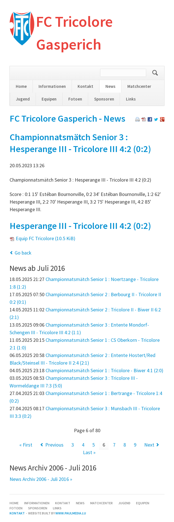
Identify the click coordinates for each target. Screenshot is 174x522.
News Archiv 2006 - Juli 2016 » (41, 479)
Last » (89, 452)
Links (131, 99)
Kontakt (85, 86)
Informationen (52, 86)
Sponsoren (104, 99)
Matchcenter (139, 86)
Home (21, 86)
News (110, 86)
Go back (23, 252)
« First (25, 444)
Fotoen (75, 99)
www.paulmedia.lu (70, 513)
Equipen (49, 99)
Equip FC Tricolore (45, 238)
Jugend (23, 99)
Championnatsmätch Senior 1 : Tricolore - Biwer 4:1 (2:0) (104, 370)
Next (149, 444)
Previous (54, 444)
